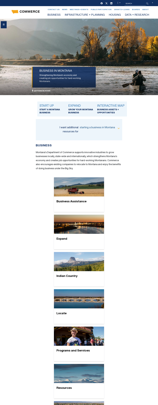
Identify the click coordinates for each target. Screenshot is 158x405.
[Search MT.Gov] (135, 4)
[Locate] (98, 232)
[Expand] (98, 194)
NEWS (88, 361)
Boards (136, 9)
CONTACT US (54, 361)
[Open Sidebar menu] (3, 24)
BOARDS (51, 357)
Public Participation (101, 9)
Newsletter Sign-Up (97, 371)
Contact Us (53, 9)
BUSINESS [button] (54, 15)
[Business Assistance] (59, 194)
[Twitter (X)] (106, 3)
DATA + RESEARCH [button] (137, 15)
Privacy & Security (44, 403)
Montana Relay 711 (127, 371)
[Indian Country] (59, 232)
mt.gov (78, 403)
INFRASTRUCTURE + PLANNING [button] (85, 15)
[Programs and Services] (59, 271)
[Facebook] (101, 3)
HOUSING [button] (115, 15)
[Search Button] (147, 3)
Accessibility (63, 403)
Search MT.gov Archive (113, 403)
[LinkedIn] (111, 3)
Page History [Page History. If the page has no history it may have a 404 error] (92, 403)
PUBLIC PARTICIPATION (97, 366)
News (64, 9)
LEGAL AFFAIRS (93, 357)
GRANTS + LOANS (56, 371)
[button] (118, 3)
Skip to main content (11, 3)
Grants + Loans (121, 9)
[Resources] (98, 271)
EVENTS (51, 366)
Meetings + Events (79, 9)
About (145, 9)
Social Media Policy (24, 380)
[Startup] (79, 310)
